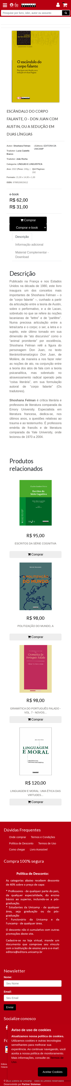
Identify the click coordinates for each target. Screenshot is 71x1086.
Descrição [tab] (22, 236)
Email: (8, 991)
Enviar (10, 1007)
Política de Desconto (21, 843)
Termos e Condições (43, 837)
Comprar (28, 220)
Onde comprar (17, 837)
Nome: (8, 977)
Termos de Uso (47, 843)
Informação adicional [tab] (29, 244)
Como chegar (17, 849)
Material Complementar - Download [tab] (32, 255)
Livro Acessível (39, 849)
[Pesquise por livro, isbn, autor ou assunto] (31, 13)
